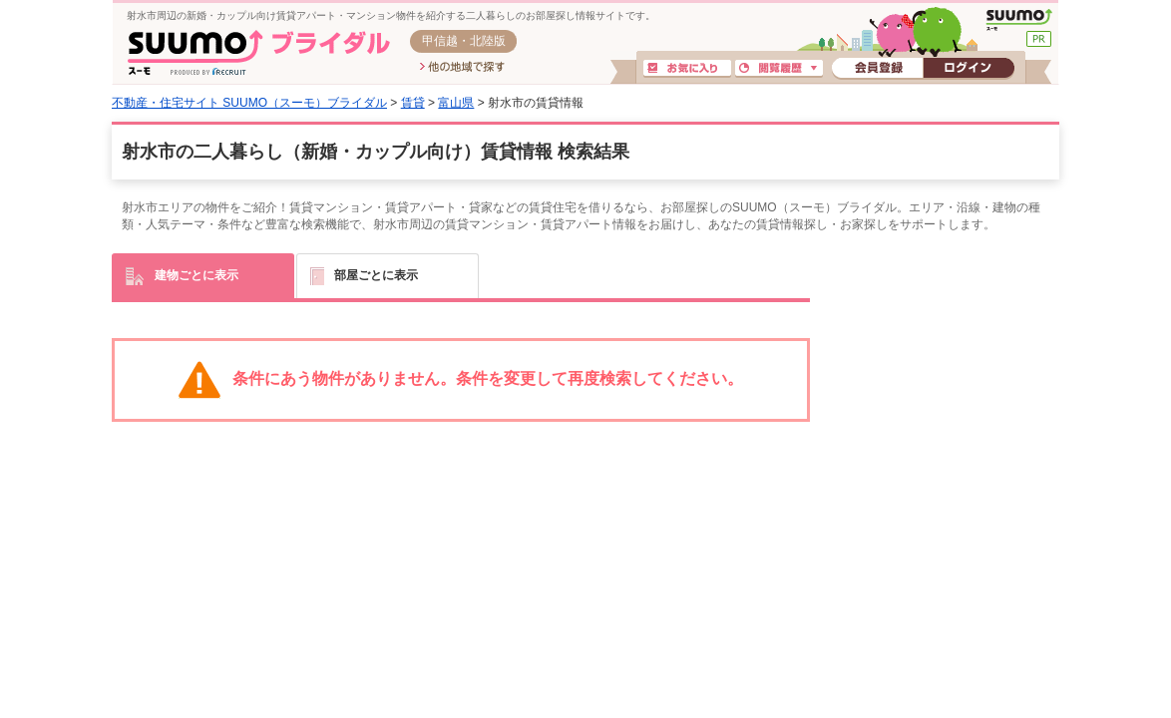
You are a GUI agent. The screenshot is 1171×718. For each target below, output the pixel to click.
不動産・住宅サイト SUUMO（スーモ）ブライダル (249, 103)
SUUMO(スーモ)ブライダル (259, 52)
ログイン (968, 69)
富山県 (456, 103)
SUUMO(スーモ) (1018, 20)
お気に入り (687, 69)
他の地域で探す (462, 68)
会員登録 (877, 69)
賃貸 (413, 103)
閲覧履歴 (779, 69)
